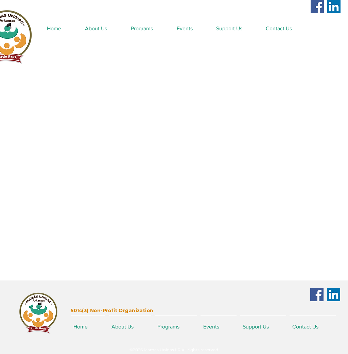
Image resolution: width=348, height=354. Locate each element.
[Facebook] (317, 6)
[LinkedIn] (334, 6)
